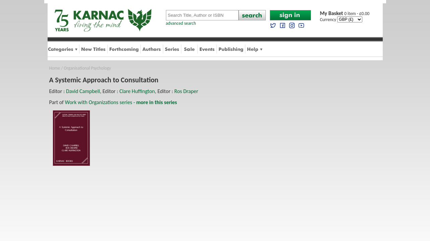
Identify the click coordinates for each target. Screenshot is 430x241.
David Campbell (83, 91)
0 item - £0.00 (345, 13)
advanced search (181, 23)
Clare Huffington (137, 91)
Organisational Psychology (87, 68)
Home (54, 68)
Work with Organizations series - (121, 102)
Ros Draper (186, 91)
